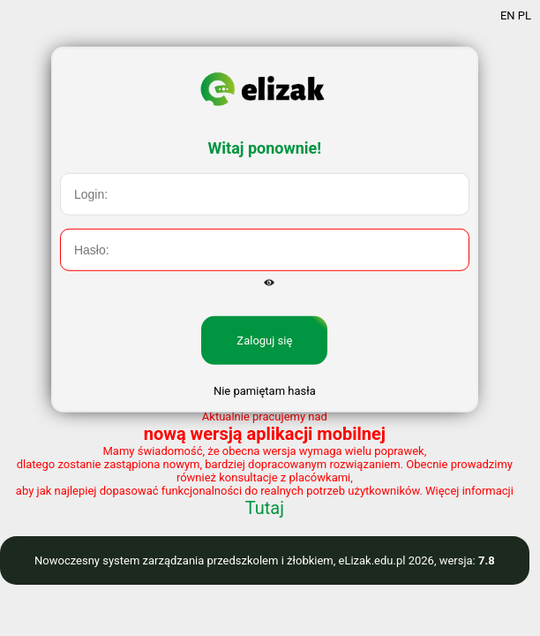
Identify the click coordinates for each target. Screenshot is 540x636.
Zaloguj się (264, 358)
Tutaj (264, 508)
